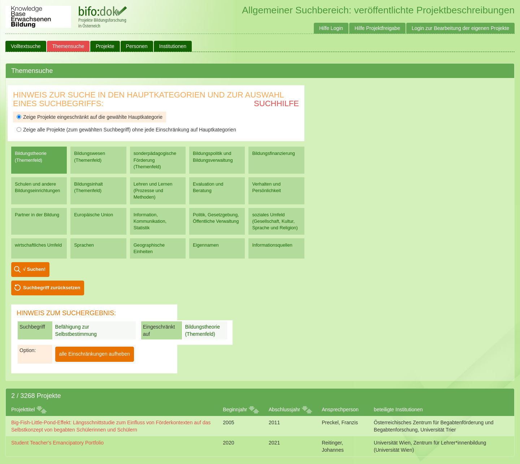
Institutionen (173, 46)
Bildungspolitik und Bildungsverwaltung (213, 156)
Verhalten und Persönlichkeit (266, 187)
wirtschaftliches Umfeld (38, 245)
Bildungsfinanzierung (273, 153)
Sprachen (84, 245)
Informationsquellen (272, 245)
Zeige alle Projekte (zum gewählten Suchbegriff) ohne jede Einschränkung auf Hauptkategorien (126, 130)
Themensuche (68, 46)
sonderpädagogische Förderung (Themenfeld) (155, 160)
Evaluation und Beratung (208, 187)
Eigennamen (206, 245)
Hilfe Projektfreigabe (377, 28)
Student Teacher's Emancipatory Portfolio (57, 443)
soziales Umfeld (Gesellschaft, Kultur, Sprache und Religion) (275, 221)
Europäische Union (93, 214)
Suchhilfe (276, 103)
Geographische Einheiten (149, 248)
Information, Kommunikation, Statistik (150, 221)
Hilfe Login (331, 28)
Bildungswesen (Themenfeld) (89, 156)
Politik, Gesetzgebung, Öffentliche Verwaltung (216, 218)
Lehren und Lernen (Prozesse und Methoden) (153, 190)
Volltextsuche (26, 46)
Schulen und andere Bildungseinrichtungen (37, 187)
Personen (137, 46)
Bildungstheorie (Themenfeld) (31, 156)
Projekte (105, 46)
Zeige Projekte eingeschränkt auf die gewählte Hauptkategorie (89, 117)
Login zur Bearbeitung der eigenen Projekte (460, 28)
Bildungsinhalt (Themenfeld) (88, 187)
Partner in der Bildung (37, 214)
